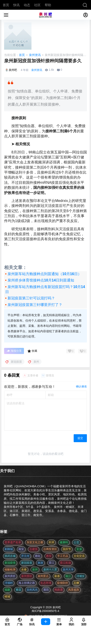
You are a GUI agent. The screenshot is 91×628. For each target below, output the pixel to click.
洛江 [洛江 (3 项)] (68, 576)
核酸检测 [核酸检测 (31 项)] (10, 569)
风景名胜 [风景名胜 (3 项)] (73, 589)
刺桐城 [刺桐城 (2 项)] (9, 549)
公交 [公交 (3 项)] (76, 542)
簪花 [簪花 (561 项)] (18, 589)
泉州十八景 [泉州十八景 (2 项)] (50, 569)
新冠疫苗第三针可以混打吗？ (31, 298)
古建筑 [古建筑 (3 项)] (33, 549)
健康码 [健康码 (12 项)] (64, 542)
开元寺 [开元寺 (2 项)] (25, 556)
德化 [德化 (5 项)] (37, 556)
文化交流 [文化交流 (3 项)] (79, 556)
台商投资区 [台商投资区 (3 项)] (50, 549)
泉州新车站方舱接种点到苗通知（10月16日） (44, 274)
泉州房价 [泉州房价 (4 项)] (10, 576)
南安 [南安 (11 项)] (21, 549)
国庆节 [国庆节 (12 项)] (67, 549)
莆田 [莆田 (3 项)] (46, 589)
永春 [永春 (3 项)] (24, 569)
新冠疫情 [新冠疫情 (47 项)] (10, 562)
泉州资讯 (35, 55)
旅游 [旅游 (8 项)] (40, 562)
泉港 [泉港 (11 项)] (57, 576)
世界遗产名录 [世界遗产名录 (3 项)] (13, 542)
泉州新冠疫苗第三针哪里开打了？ (35, 305)
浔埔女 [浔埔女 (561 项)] (80, 576)
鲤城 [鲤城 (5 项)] (7, 596)
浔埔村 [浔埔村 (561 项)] (9, 582)
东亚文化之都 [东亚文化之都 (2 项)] (35, 542)
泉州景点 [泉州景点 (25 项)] (43, 576)
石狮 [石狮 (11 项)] (76, 582)
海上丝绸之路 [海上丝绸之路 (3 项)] (26, 582)
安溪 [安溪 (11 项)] (79, 549)
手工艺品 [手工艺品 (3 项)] (62, 556)
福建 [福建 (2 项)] (7, 589)
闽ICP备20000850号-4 (45, 611)
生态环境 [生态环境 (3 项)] (45, 582)
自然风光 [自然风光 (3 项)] (32, 589)
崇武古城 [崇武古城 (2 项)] (10, 556)
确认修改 (81, 386)
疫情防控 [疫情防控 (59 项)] (62, 582)
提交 (80, 438)
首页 (22, 55)
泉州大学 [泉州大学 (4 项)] (68, 569)
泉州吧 (56, 607)
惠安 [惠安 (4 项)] (49, 556)
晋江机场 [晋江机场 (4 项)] (65, 562)
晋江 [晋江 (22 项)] (51, 562)
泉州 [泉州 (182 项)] (35, 569)
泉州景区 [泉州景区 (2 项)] (26, 576)
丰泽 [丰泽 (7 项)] (51, 542)
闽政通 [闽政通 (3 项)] (59, 589)
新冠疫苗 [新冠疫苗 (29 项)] (26, 562)
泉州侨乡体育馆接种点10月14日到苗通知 (41, 280)
